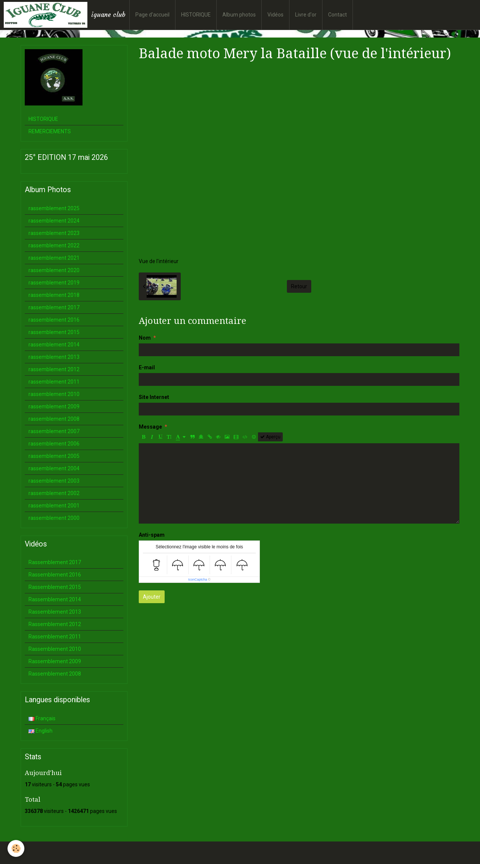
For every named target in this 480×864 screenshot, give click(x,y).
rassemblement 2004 (54, 468)
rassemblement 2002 (54, 493)
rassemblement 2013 (54, 357)
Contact (337, 15)
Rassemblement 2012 (54, 624)
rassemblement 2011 (54, 382)
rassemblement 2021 (54, 258)
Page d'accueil (152, 15)
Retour (299, 286)
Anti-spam (152, 535)
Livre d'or (305, 15)
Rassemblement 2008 (54, 674)
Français (42, 718)
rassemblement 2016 (54, 320)
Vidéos (275, 15)
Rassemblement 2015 (54, 587)
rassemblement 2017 (54, 307)
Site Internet (154, 397)
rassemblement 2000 (54, 518)
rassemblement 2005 (54, 456)
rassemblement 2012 (54, 369)
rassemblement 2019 (54, 283)
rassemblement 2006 (54, 444)
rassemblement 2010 (54, 394)
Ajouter (151, 597)
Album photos (239, 15)
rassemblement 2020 (54, 270)
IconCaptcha (197, 579)
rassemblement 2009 (54, 406)
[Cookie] (16, 848)
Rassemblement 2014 (54, 599)
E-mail (147, 367)
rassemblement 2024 (54, 221)
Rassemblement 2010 (54, 649)
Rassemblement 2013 (54, 612)
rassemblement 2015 (54, 332)
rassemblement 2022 (54, 245)
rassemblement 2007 (54, 431)
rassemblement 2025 (54, 208)
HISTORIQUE (196, 15)
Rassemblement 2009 (54, 661)
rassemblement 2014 (54, 345)
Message (150, 427)
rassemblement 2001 (54, 506)
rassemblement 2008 (54, 419)
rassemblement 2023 (54, 233)
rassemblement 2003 (54, 481)
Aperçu (270, 437)
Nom (145, 338)
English (40, 731)
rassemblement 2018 (54, 295)
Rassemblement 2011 (54, 637)
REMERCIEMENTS (49, 131)
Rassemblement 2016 (54, 575)
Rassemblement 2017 (54, 562)
